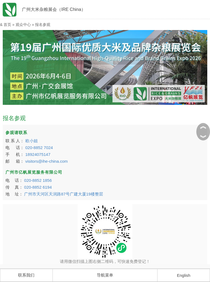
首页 (7, 24)
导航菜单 (105, 275)
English (183, 275)
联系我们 (26, 275)
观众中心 (23, 24)
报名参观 (42, 24)
